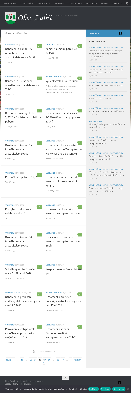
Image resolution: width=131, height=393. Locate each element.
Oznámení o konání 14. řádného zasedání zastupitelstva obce (18, 241)
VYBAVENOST (117, 3)
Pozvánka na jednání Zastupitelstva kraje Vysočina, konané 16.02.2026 (106, 190)
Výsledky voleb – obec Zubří (62, 81)
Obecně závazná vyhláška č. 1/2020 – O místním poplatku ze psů (63, 117)
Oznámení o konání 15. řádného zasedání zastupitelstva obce (18, 149)
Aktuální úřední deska (97, 47)
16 (31, 359)
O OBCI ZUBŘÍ (25, 3)
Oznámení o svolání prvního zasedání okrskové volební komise (62, 181)
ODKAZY (104, 3)
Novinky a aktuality (54, 77)
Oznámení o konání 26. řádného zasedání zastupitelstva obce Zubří (106, 158)
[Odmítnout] (128, 389)
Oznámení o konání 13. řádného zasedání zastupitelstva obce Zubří (60, 333)
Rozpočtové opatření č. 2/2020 (23, 177)
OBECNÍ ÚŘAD (42, 3)
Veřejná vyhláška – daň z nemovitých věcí (106, 85)
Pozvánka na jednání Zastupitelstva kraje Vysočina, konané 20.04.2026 (106, 71)
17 (35, 359)
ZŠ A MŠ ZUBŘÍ (59, 3)
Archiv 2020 (9, 45)
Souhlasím (93, 389)
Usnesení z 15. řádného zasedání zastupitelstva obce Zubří (22, 85)
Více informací (118, 389)
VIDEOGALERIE (92, 3)
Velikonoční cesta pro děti (100, 98)
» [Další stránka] (70, 359)
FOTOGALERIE (74, 3)
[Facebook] (120, 33)
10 (22, 359)
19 (45, 359)
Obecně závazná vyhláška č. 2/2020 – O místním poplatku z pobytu (23, 117)
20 (49, 359)
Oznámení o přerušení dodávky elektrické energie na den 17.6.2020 (63, 301)
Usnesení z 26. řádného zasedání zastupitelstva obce (102, 142)
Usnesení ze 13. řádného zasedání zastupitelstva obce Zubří (63, 241)
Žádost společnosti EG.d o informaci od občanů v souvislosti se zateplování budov (106, 174)
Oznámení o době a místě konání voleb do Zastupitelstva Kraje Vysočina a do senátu (64, 149)
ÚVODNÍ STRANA (9, 3)
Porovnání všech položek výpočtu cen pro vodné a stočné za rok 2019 (20, 333)
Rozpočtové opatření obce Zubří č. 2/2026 (107, 111)
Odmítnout (105, 389)
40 (63, 359)
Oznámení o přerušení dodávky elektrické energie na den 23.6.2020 (23, 301)
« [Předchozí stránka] (13, 359)
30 (58, 359)
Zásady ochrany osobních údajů (18, 384)
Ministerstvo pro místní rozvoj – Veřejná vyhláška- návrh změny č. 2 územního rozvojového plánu (105, 53)
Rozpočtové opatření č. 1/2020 (64, 269)
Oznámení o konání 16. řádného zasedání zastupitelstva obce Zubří (20, 53)
